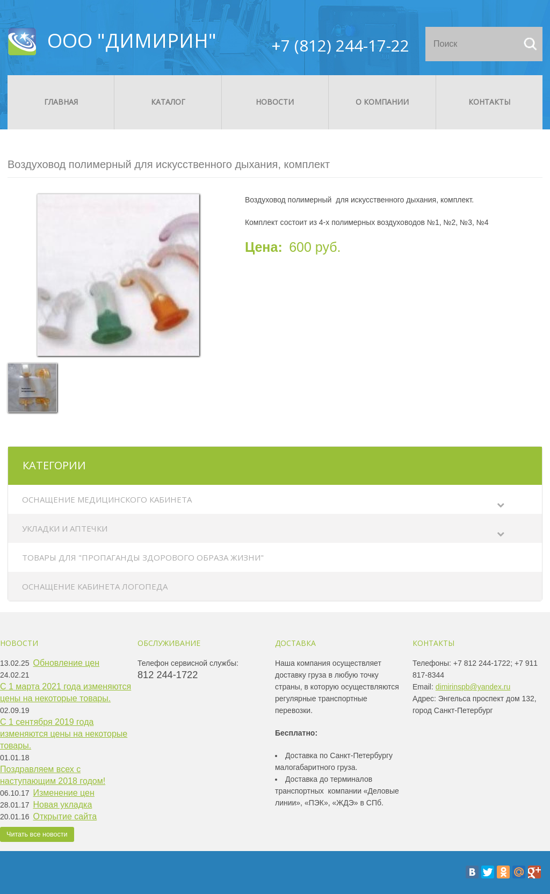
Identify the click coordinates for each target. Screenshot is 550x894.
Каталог (168, 102)
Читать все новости (37, 834)
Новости (275, 102)
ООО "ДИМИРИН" (131, 40)
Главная (61, 102)
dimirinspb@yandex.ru (473, 686)
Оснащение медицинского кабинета (107, 499)
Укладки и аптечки (64, 528)
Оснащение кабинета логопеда (95, 586)
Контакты (489, 102)
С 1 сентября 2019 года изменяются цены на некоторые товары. (63, 733)
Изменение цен (64, 792)
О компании (382, 102)
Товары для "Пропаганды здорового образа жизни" (143, 557)
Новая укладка (62, 804)
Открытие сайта (65, 816)
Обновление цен (66, 662)
